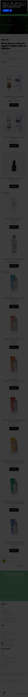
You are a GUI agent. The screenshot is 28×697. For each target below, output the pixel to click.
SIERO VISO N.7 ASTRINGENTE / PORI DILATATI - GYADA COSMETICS (14, 543)
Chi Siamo (4, 636)
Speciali (3, 673)
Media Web (25, 693)
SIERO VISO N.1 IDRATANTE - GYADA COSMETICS (14, 299)
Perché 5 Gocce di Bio (7, 638)
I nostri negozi (5, 675)
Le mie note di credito (7, 657)
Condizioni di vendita (7, 632)
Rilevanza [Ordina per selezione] (14, 62)
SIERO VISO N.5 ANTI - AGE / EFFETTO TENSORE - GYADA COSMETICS (14, 461)
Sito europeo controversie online (10, 634)
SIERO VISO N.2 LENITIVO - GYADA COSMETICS (14, 339)
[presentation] (14, 589)
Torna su (21, 565)
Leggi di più (4, 54)
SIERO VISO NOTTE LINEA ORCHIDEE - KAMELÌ (14, 97)
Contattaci (13, 675)
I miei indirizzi (5, 660)
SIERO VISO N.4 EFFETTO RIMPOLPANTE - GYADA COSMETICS (14, 421)
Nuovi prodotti (10, 673)
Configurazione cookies (7, 645)
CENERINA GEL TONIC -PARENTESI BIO (14, 259)
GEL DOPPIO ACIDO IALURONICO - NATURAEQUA (14, 219)
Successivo (19, 561)
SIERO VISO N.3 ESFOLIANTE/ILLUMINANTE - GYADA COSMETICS (14, 380)
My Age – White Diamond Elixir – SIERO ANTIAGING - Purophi (14, 179)
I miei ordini (4, 655)
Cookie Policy (5, 664)
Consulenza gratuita (7, 641)
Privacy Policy (5, 666)
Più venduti (18, 673)
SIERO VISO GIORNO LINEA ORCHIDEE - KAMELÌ (14, 138)
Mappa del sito (21, 675)
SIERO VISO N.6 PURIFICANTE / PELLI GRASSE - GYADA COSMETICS (14, 502)
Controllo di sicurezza (9, 585)
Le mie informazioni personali (9, 662)
